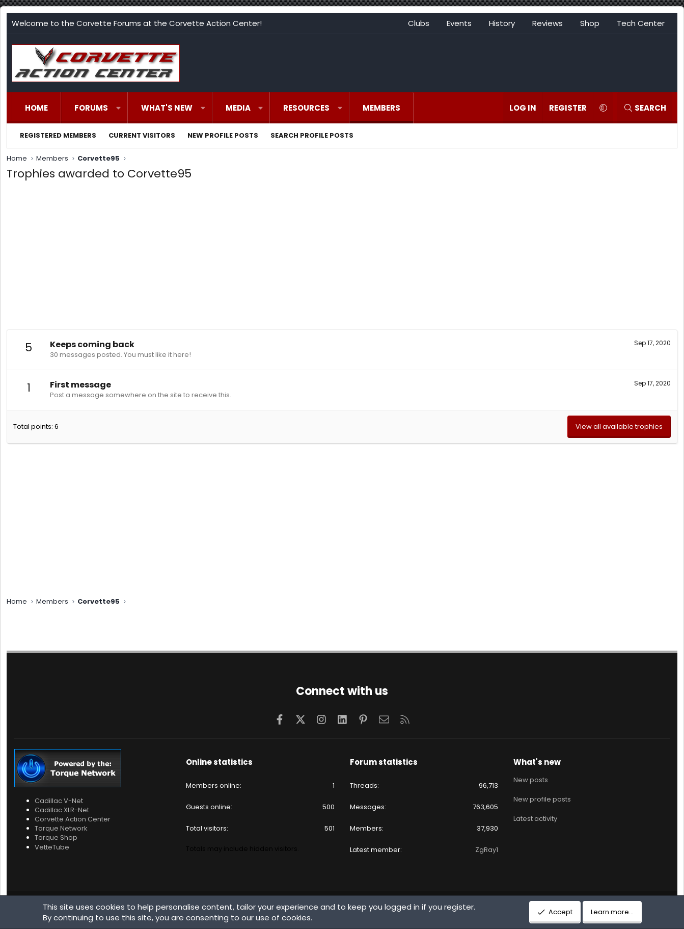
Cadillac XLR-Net (62, 810)
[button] (118, 107)
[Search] (644, 107)
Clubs (418, 23)
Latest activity (535, 816)
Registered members (58, 135)
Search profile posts (311, 135)
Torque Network (61, 828)
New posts (530, 779)
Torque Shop (56, 837)
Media (238, 107)
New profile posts (222, 135)
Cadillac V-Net (59, 801)
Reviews (547, 23)
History (502, 23)
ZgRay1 (486, 850)
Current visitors (141, 135)
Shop (589, 23)
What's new (167, 107)
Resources (306, 107)
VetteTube (52, 847)
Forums (91, 107)
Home (36, 107)
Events (459, 23)
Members (381, 107)
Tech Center (641, 23)
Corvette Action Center (73, 819)
